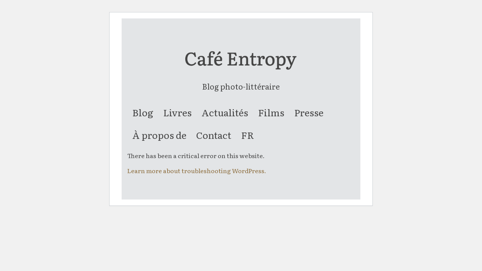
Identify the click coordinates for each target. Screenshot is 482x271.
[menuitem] (142, 112)
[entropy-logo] (241, 65)
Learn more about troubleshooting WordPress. (196, 170)
